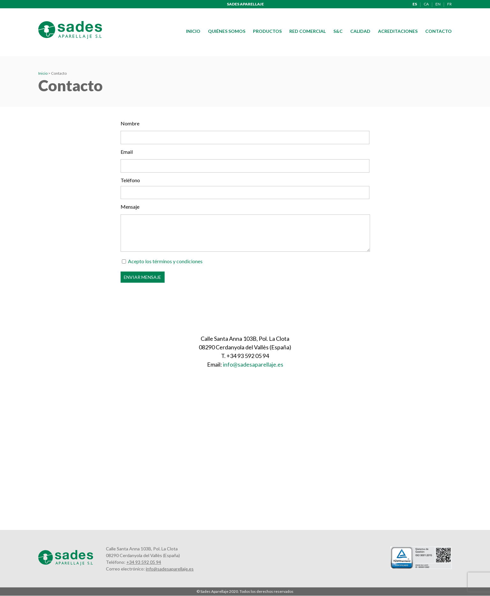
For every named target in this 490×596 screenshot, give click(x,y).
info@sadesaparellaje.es (253, 364)
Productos (267, 31)
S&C (338, 31)
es (414, 4)
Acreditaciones (398, 31)
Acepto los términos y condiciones (165, 261)
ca (426, 4)
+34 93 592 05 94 (143, 562)
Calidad (360, 31)
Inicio (193, 31)
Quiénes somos (226, 31)
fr (449, 4)
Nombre (130, 123)
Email (127, 152)
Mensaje (130, 207)
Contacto (438, 31)
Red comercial (307, 31)
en (438, 4)
